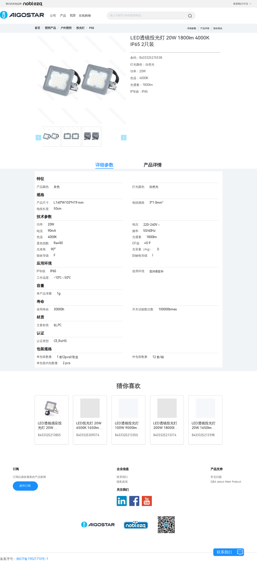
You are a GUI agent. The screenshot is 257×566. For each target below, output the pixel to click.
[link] (50, 28)
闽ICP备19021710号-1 (32, 559)
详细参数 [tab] (104, 164)
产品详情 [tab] (153, 164)
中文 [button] (247, 4)
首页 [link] (37, 28)
